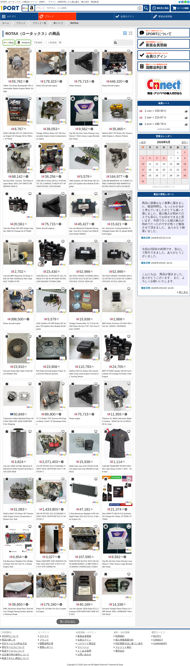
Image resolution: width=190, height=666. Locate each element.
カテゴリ (44, 636)
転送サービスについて (13, 651)
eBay (9, 43)
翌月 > (185, 142)
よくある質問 (84, 651)
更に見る (183, 292)
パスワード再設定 (86, 643)
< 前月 (142, 142)
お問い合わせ (84, 654)
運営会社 (119, 651)
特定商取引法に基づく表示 (129, 643)
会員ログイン (84, 639)
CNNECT (158, 639)
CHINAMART (160, 643)
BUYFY (157, 636)
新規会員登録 (84, 636)
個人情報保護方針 (124, 639)
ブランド (44, 639)
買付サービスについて (13, 647)
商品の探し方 (8, 639)
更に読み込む (68, 621)
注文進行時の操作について (15, 654)
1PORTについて (10, 636)
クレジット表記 (123, 647)
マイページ (83, 647)
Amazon (23, 43)
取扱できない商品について (15, 658)
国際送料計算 (46, 643)
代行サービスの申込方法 (14, 643)
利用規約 (119, 636)
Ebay (121, 665)
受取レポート (46, 647)
